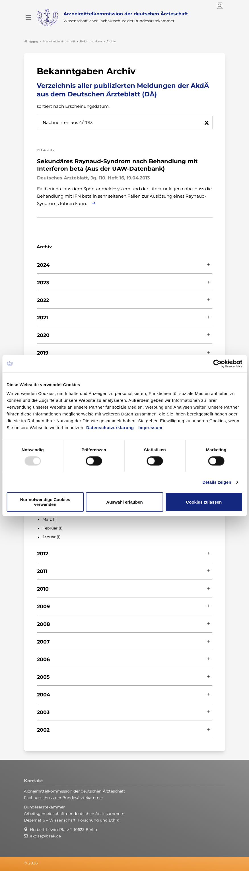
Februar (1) (52, 528)
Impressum (150, 427)
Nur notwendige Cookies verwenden (45, 502)
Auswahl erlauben (124, 502)
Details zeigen (216, 482)
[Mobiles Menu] (28, 17)
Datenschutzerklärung (110, 427)
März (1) (49, 519)
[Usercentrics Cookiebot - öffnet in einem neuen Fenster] (217, 363)
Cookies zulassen (204, 502)
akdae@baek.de (45, 836)
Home (31, 42)
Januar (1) (51, 537)
